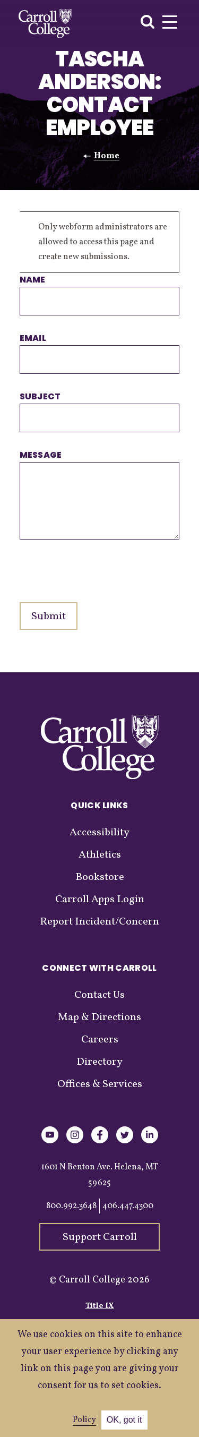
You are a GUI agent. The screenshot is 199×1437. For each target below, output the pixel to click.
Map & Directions (99, 1017)
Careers (99, 1039)
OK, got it (124, 1419)
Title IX (99, 1306)
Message (41, 455)
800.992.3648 (71, 1206)
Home (106, 156)
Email (33, 338)
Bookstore (99, 877)
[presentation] (100, 565)
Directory (99, 1062)
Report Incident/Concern (99, 921)
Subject (40, 396)
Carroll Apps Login (99, 899)
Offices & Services (99, 1084)
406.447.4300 (127, 1206)
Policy (84, 1420)
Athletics (100, 855)
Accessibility (99, 832)
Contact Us (99, 995)
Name (33, 279)
